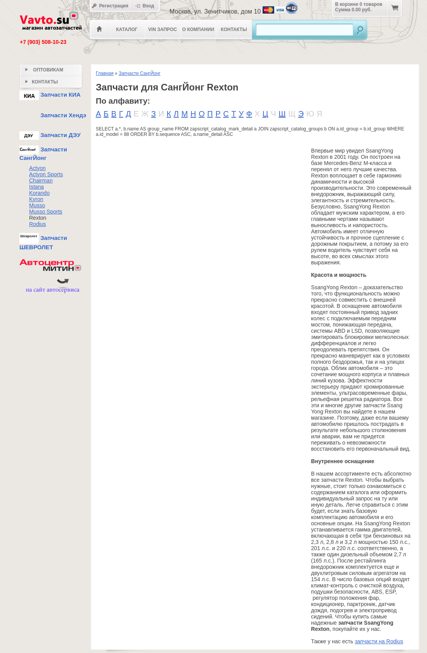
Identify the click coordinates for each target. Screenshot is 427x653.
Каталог (126, 29)
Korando (39, 193)
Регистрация (110, 6)
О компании (198, 29)
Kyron (36, 199)
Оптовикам (44, 70)
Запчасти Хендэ (52, 115)
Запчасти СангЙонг (140, 73)
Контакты (234, 29)
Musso (37, 205)
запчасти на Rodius (379, 641)
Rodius (37, 224)
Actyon (37, 168)
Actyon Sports (46, 174)
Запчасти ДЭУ (50, 135)
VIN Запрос (162, 29)
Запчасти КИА (50, 94)
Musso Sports (45, 211)
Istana (36, 187)
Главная (105, 73)
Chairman (41, 180)
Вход (147, 6)
